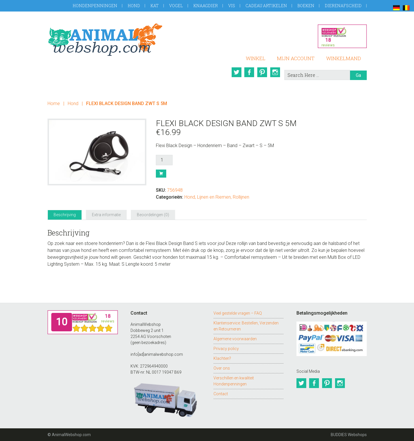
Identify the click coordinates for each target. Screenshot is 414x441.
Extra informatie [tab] (106, 214)
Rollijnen (241, 197)
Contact (220, 393)
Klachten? (222, 358)
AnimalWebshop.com (105, 39)
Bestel (161, 174)
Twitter (236, 72)
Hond (134, 5)
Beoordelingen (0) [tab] (153, 214)
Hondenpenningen (95, 5)
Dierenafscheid (343, 5)
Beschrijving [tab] (65, 214)
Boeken (305, 5)
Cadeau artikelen (266, 5)
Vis (231, 5)
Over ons (221, 368)
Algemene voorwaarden (235, 339)
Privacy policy (226, 348)
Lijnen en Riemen (214, 197)
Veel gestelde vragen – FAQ (237, 313)
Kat (154, 5)
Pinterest (262, 72)
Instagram (275, 72)
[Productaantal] (164, 160)
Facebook (249, 72)
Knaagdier (205, 5)
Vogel (176, 5)
